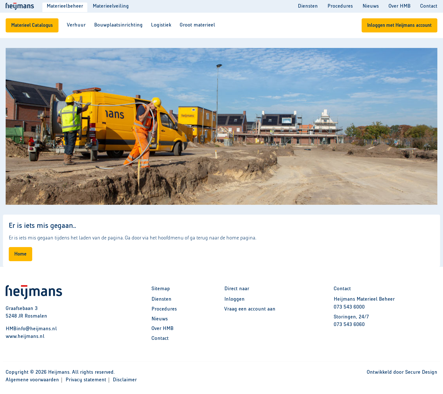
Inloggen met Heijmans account (399, 25)
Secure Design (421, 372)
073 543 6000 (349, 307)
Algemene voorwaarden (32, 379)
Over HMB (399, 6)
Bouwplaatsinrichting (118, 25)
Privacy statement (86, 379)
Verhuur (76, 25)
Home (20, 254)
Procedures (340, 6)
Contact (428, 6)
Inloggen (234, 299)
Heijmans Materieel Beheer (364, 299)
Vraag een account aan (249, 309)
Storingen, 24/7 (351, 317)
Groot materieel (197, 25)
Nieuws (370, 6)
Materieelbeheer (65, 6)
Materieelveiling (111, 6)
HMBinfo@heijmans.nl (31, 328)
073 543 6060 (349, 324)
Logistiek (161, 25)
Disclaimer (125, 379)
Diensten (308, 6)
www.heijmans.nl (25, 336)
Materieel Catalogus (32, 25)
